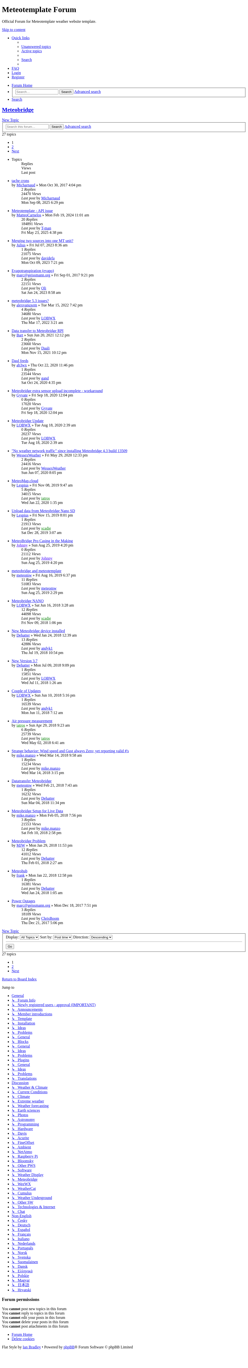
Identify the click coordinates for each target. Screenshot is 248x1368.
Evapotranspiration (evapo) (33, 271)
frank (20, 875)
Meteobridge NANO (28, 601)
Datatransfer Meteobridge (32, 781)
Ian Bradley (32, 1347)
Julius (20, 245)
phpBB (68, 1347)
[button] (15, 151)
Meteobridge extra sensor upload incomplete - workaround (57, 391)
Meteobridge (18, 109)
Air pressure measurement (32, 721)
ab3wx (21, 365)
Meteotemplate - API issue (32, 211)
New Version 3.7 (25, 661)
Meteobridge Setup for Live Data (37, 811)
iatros (45, 498)
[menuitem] (36, 47)
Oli (43, 288)
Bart (19, 335)
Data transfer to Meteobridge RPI (37, 331)
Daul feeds (20, 361)
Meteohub (19, 871)
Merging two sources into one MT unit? (42, 241)
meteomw (24, 575)
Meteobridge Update (28, 421)
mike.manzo (26, 755)
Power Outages (23, 901)
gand (45, 378)
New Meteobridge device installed (38, 631)
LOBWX (48, 318)
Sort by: (56, 937)
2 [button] (13, 147)
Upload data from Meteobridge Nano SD (43, 511)
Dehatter (23, 635)
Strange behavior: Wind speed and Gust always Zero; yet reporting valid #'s (70, 751)
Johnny (22, 545)
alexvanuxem (26, 305)
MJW (20, 845)
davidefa (47, 258)
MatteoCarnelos (28, 215)
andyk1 (47, 648)
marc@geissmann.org (33, 275)
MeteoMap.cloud (25, 481)
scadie (46, 528)
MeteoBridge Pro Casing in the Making (42, 541)
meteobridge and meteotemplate (36, 571)
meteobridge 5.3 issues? (30, 301)
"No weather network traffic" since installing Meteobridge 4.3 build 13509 (69, 451)
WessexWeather (28, 455)
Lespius (22, 485)
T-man (46, 228)
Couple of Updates (26, 691)
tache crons (20, 181)
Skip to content (13, 30)
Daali (45, 348)
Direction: (92, 937)
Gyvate (22, 395)
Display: (22, 937)
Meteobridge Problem (29, 841)
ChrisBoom (50, 918)
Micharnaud (25, 185)
